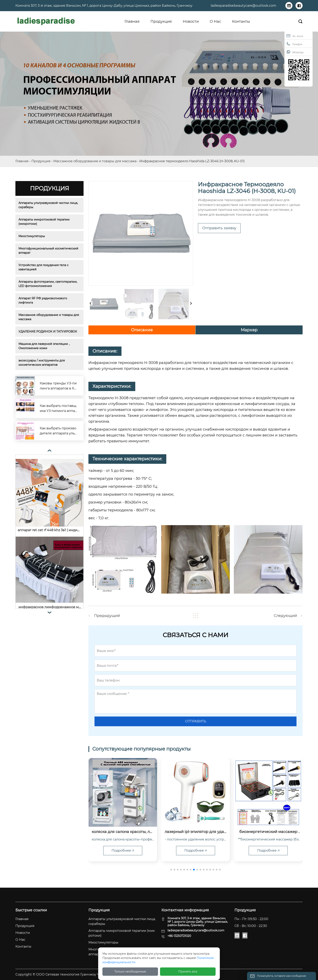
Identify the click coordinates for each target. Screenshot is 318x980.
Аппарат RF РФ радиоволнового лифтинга (43, 300)
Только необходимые (130, 971)
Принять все (187, 971)
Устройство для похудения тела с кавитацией (43, 267)
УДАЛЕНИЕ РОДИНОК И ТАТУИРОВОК (47, 331)
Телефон (294, 44)
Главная (22, 161)
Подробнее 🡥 (123, 850)
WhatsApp (295, 52)
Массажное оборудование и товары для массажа (94, 161)
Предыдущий (107, 615)
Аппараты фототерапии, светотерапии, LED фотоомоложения (48, 284)
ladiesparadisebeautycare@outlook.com (243, 5)
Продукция (40, 161)
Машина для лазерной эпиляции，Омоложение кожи (44, 346)
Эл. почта (295, 36)
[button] (171, 869)
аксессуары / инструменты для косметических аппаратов (42, 363)
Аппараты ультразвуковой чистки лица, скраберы (48, 205)
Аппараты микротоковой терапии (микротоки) (44, 222)
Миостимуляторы (31, 236)
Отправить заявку (219, 228)
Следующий (285, 615)
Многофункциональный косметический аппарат (48, 251)
